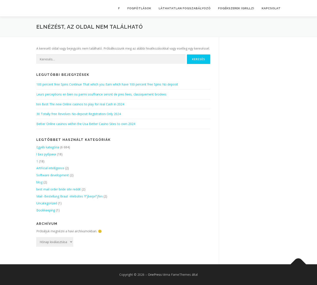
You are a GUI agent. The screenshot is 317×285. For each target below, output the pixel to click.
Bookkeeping (45, 210)
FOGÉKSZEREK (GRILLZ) (236, 8)
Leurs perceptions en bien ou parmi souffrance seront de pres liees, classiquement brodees (101, 94)
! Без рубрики (46, 154)
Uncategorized (46, 203)
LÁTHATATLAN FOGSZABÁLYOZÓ (185, 8)
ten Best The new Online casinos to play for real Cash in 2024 (80, 104)
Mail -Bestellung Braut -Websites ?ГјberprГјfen (69, 196)
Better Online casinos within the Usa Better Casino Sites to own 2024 (85, 124)
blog (39, 182)
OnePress (155, 274)
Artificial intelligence (50, 168)
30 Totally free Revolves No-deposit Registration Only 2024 (78, 114)
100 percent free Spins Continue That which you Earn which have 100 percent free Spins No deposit (107, 84)
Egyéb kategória (47, 147)
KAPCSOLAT (271, 8)
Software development (52, 175)
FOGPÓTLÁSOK (139, 8)
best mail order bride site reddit (58, 189)
